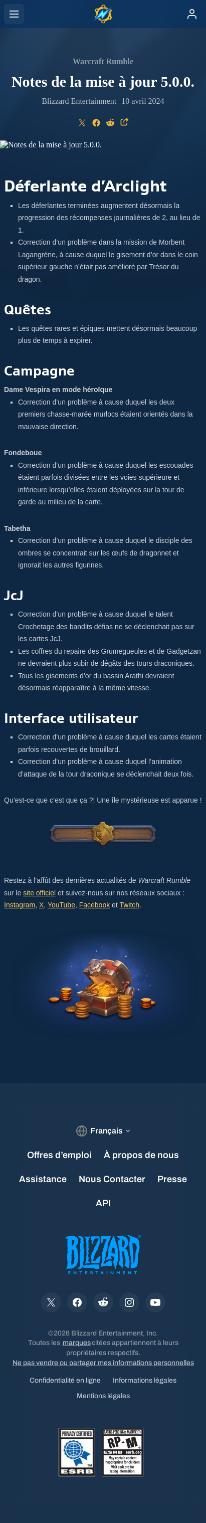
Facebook (94, 905)
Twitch (129, 905)
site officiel (39, 893)
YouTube (61, 905)
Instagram (19, 905)
